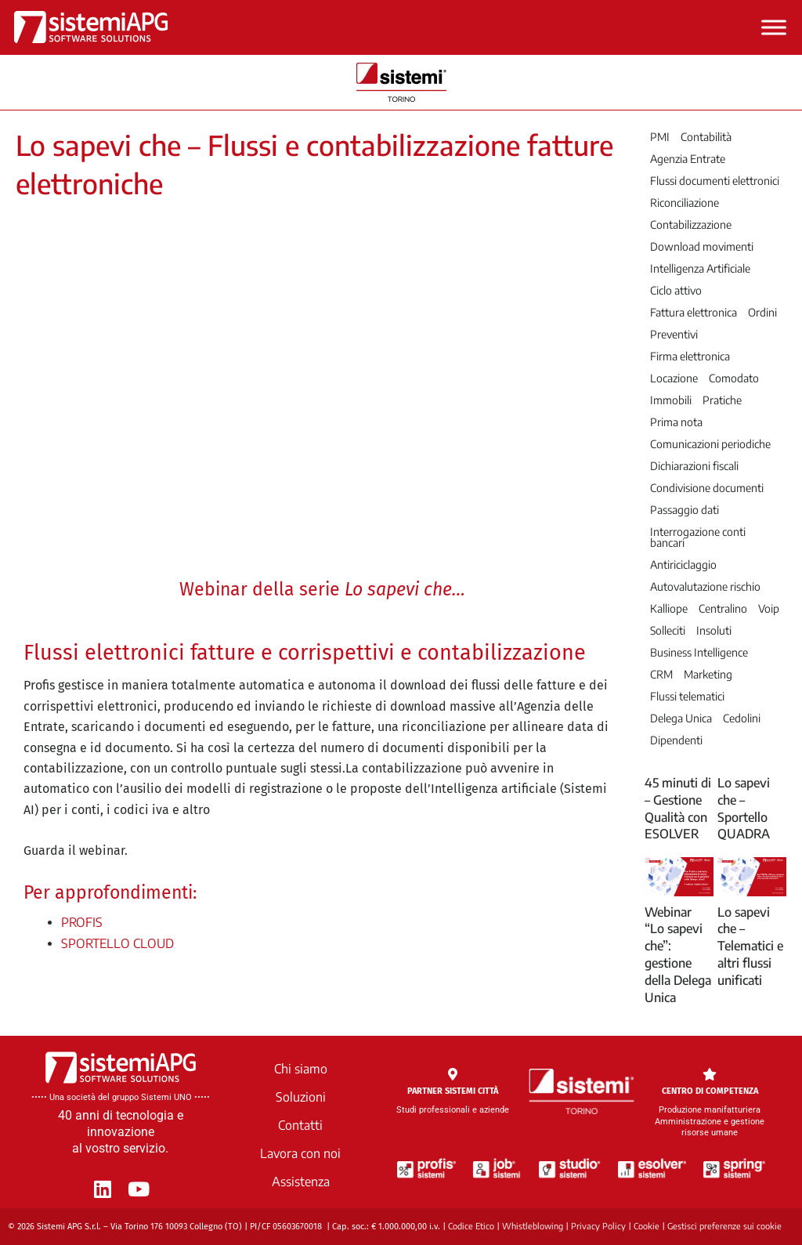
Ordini (762, 312)
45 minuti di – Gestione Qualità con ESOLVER (678, 808)
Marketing (708, 674)
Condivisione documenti (707, 488)
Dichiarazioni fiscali (694, 466)
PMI (660, 137)
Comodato (734, 378)
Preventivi (674, 334)
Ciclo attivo (676, 290)
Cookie (646, 1226)
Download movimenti (701, 246)
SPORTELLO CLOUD (117, 943)
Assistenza (301, 1181)
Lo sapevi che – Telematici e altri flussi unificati (750, 946)
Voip (768, 608)
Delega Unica (681, 718)
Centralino (723, 608)
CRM (661, 674)
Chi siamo (300, 1069)
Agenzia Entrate (687, 159)
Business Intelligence (699, 652)
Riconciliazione (684, 202)
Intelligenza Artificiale (700, 268)
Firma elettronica (690, 356)
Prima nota (676, 422)
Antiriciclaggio (683, 564)
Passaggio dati (684, 510)
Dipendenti (676, 740)
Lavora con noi (300, 1153)
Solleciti (667, 630)
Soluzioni (301, 1097)
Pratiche (722, 400)
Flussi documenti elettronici (714, 181)
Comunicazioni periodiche (710, 444)
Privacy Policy (598, 1226)
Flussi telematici (687, 696)
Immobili (671, 400)
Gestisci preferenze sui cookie (724, 1226)
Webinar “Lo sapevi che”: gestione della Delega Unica (678, 954)
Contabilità (706, 137)
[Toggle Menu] (773, 27)
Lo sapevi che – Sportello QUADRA (743, 808)
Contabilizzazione (691, 224)
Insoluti (714, 630)
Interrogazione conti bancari (698, 537)
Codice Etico (471, 1226)
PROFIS (82, 922)
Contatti (300, 1125)
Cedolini (741, 718)
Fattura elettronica (693, 312)
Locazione (674, 378)
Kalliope (669, 608)
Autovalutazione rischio (705, 586)
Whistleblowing (532, 1226)
